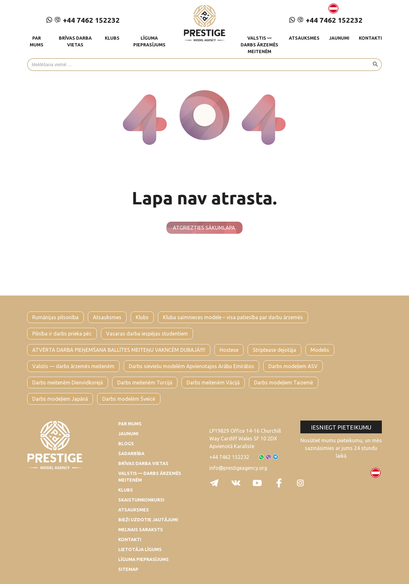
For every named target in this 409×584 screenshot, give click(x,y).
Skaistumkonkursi (141, 499)
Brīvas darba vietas (75, 41)
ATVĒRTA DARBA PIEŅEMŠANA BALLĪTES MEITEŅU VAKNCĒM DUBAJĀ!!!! (118, 350)
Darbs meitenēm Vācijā (213, 382)
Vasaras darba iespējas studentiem (147, 333)
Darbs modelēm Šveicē (128, 399)
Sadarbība (131, 453)
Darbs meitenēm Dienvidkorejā (67, 382)
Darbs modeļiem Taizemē (283, 382)
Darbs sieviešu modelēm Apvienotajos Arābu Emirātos (191, 366)
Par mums (36, 41)
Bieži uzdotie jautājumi (148, 519)
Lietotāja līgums (140, 549)
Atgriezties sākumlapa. (204, 228)
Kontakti (370, 38)
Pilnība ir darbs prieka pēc (62, 333)
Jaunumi (339, 38)
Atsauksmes (304, 38)
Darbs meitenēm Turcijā (144, 382)
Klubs (112, 38)
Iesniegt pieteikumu (341, 427)
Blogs (126, 443)
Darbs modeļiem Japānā (60, 399)
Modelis (320, 350)
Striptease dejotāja (274, 350)
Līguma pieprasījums (149, 41)
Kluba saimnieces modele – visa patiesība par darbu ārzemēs (233, 317)
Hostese (229, 350)
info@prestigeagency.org (238, 468)
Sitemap (128, 569)
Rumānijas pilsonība (55, 317)
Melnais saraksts (140, 529)
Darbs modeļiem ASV (293, 366)
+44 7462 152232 (83, 20)
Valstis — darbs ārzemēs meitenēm (259, 45)
